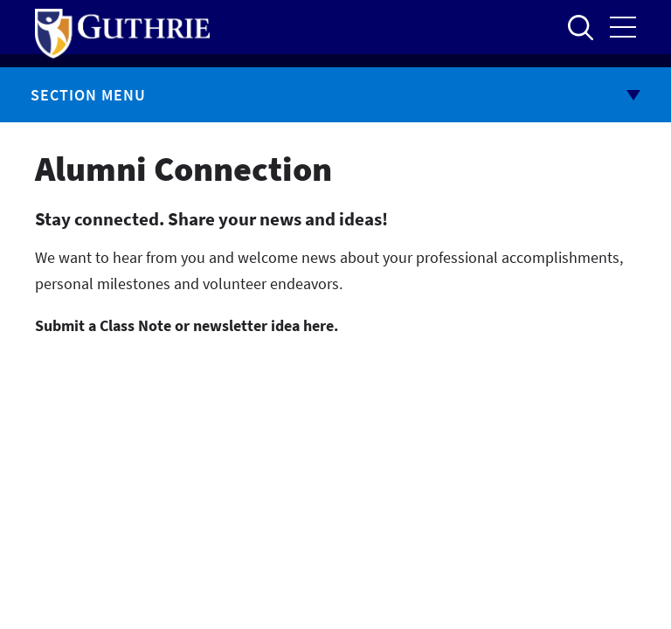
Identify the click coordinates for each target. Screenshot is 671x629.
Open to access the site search (580, 27)
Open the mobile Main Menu (623, 27)
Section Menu (88, 95)
